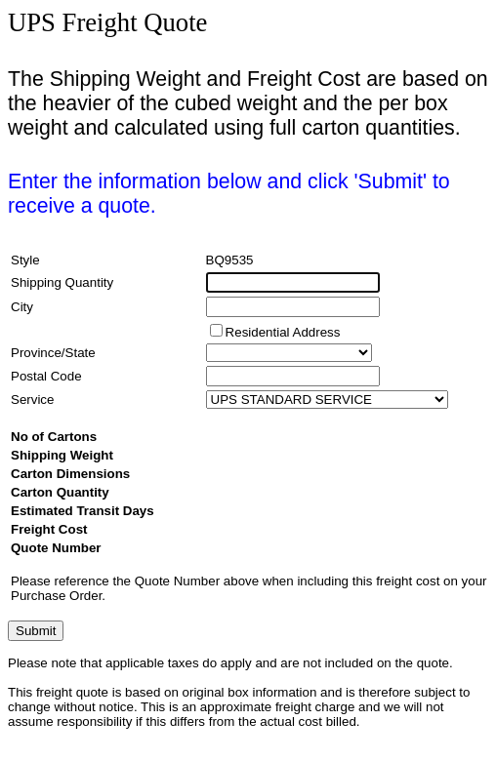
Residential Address (283, 332)
